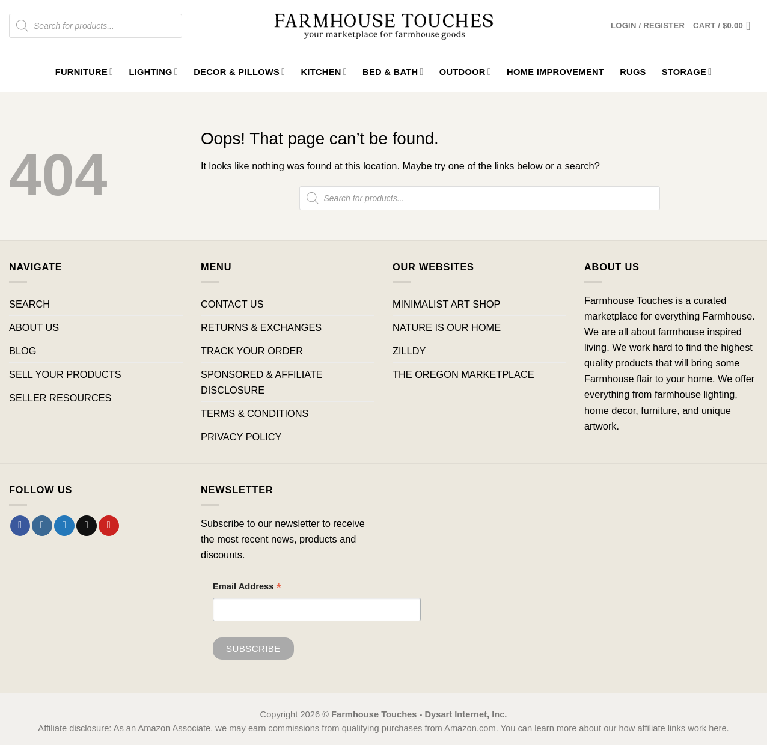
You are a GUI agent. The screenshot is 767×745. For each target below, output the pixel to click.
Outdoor (465, 72)
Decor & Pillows (239, 72)
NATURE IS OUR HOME (447, 327)
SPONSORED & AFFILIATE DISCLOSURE (262, 382)
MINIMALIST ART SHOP (447, 304)
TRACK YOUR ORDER (252, 350)
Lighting (153, 72)
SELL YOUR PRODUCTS (65, 374)
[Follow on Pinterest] (109, 525)
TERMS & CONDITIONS (254, 413)
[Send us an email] (86, 525)
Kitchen (324, 72)
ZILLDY (409, 350)
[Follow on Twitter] (64, 525)
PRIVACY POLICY (241, 436)
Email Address (247, 587)
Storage (687, 72)
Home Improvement (555, 72)
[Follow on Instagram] (42, 525)
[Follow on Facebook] (20, 525)
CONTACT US (232, 304)
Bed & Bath (393, 72)
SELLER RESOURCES (60, 397)
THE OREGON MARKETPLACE (463, 374)
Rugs (633, 72)
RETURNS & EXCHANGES (261, 327)
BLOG (22, 350)
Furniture (84, 72)
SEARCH (29, 304)
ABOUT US (34, 327)
